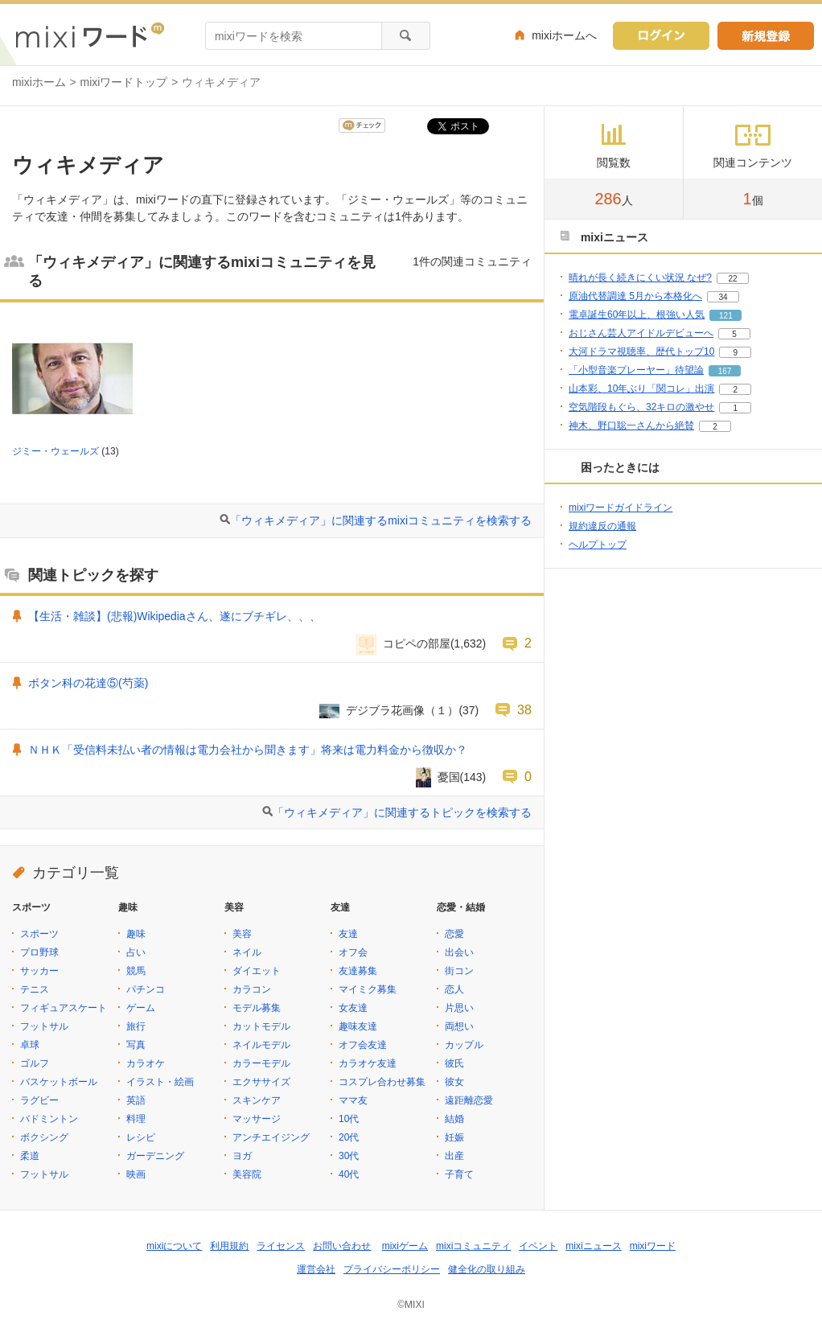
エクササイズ (261, 1081)
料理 (136, 1118)
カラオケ (145, 1063)
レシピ (140, 1137)
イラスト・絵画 (160, 1081)
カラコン (251, 989)
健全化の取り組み (486, 1269)
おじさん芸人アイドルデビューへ (641, 333)
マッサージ (256, 1118)
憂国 (449, 777)
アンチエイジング (271, 1137)
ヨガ (242, 1155)
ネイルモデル (261, 1044)
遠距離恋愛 (469, 1100)
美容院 (246, 1174)
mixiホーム (39, 82)
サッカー (39, 970)
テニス (34, 989)
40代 (349, 1174)
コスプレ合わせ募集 (382, 1081)
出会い (459, 952)
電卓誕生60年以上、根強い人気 (637, 314)
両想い (459, 1026)
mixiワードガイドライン (620, 507)
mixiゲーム (405, 1246)
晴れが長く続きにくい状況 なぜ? (640, 277)
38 (524, 709)
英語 (136, 1100)
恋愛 (454, 933)
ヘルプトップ (598, 544)
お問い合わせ (342, 1246)
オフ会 (353, 952)
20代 (349, 1137)
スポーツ (39, 933)
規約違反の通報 (602, 526)
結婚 (454, 1118)
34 (722, 297)
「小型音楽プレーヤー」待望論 (636, 370)
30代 (349, 1155)
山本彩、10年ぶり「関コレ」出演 (641, 388)
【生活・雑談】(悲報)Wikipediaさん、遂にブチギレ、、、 (174, 616)
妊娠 (454, 1137)
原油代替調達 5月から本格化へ (635, 296)
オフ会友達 (363, 1044)
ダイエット (256, 970)
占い (136, 952)
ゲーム (140, 1007)
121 (726, 315)
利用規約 (229, 1246)
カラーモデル (261, 1063)
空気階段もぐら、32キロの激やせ (641, 407)
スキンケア (256, 1100)
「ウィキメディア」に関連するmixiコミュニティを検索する (381, 520)
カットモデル (261, 1026)
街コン (459, 970)
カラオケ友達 (368, 1063)
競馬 (136, 970)
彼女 (454, 1081)
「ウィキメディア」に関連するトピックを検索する (402, 812)
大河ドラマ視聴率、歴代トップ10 (641, 351)
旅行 (136, 1026)
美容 (242, 933)
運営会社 (316, 1269)
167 (725, 371)
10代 (349, 1118)
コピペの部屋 (416, 643)
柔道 (29, 1155)
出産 (454, 1155)
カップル (464, 1044)
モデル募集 (256, 1007)
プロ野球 (39, 952)
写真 (136, 1044)
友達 (348, 933)
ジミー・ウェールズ (55, 451)
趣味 (136, 933)
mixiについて (174, 1246)
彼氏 (454, 1063)
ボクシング (44, 1137)
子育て (459, 1174)
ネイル (246, 952)
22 (732, 278)
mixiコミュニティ (473, 1246)
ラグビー (39, 1100)
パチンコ (145, 989)
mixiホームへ (564, 35)
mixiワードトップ (124, 82)
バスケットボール (58, 1081)
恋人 (454, 989)
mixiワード (653, 1246)
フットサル (44, 1026)
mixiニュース (593, 1246)
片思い (459, 1007)
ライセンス (281, 1246)
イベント (538, 1246)
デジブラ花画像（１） (402, 710)
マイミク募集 (368, 989)
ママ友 (353, 1100)
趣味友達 (358, 1026)
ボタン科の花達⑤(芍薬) (88, 682)
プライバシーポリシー (391, 1269)
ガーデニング (155, 1155)
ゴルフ (34, 1063)
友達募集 (358, 970)
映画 (136, 1174)
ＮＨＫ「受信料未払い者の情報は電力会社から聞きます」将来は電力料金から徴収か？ (247, 749)
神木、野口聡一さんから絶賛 (631, 425)
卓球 (29, 1044)
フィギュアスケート (63, 1007)
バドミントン (49, 1118)
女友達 (353, 1007)
